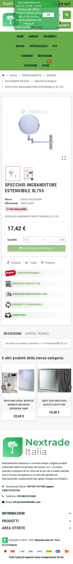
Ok (48, 14)
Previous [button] (3, 387)
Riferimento (11, 203)
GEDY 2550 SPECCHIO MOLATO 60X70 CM (54, 402)
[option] (19, 392)
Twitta (31, 262)
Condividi (13, 262)
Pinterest (48, 262)
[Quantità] (44, 240)
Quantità (12, 239)
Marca (8, 199)
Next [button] (69, 387)
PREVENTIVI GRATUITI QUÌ (25, 283)
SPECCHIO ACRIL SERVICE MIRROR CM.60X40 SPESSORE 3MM (19, 404)
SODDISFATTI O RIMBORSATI (26, 304)
